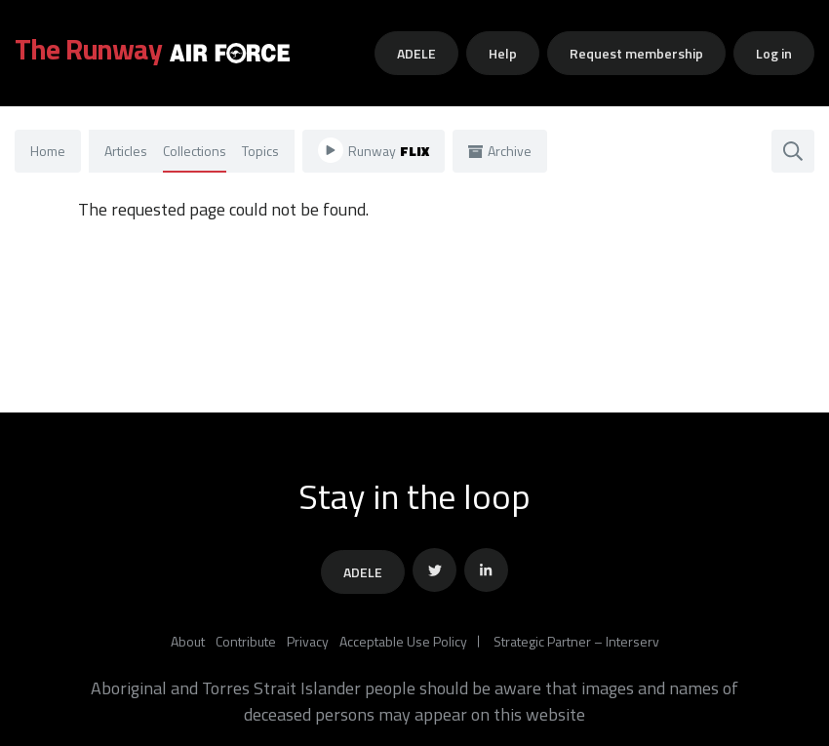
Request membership (636, 53)
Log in (774, 53)
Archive (500, 150)
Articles (125, 150)
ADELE (416, 53)
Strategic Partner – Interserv (576, 641)
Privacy (308, 641)
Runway (373, 150)
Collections (194, 150)
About (188, 641)
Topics (260, 150)
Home (47, 150)
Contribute (246, 641)
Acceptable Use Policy (403, 641)
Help (503, 53)
